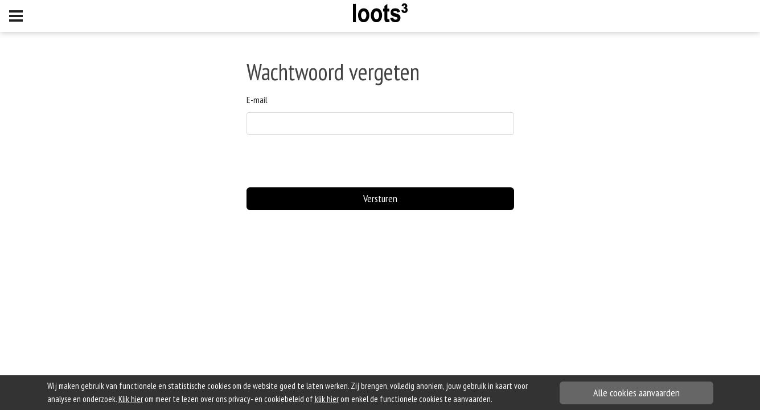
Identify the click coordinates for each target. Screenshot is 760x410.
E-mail (257, 99)
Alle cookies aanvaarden (636, 392)
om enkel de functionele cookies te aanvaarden (403, 398)
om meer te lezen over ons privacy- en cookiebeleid (211, 398)
